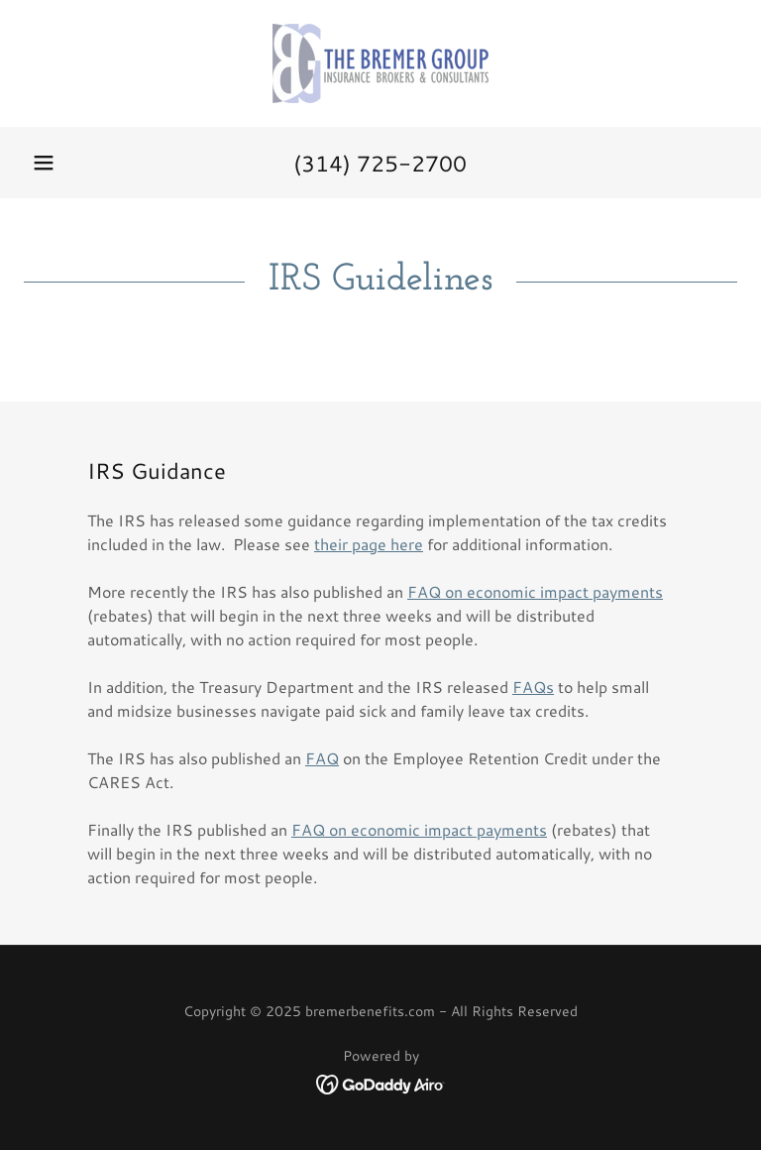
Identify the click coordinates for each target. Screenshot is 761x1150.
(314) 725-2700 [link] (380, 163)
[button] (43, 162)
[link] (380, 63)
